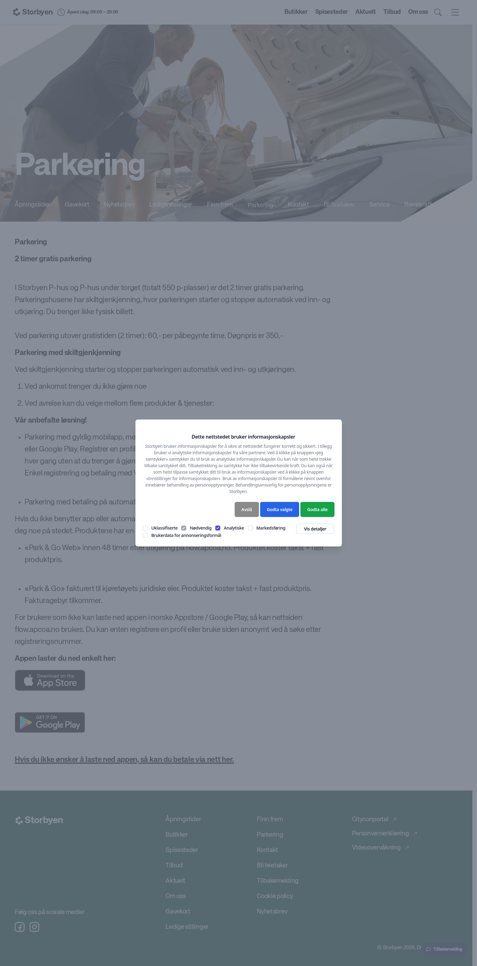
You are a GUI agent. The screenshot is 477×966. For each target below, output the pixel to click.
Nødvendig (201, 528)
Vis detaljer (315, 529)
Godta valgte (280, 509)
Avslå (246, 509)
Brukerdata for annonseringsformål (186, 535)
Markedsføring (271, 528)
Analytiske (234, 528)
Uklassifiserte (164, 528)
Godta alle (317, 509)
